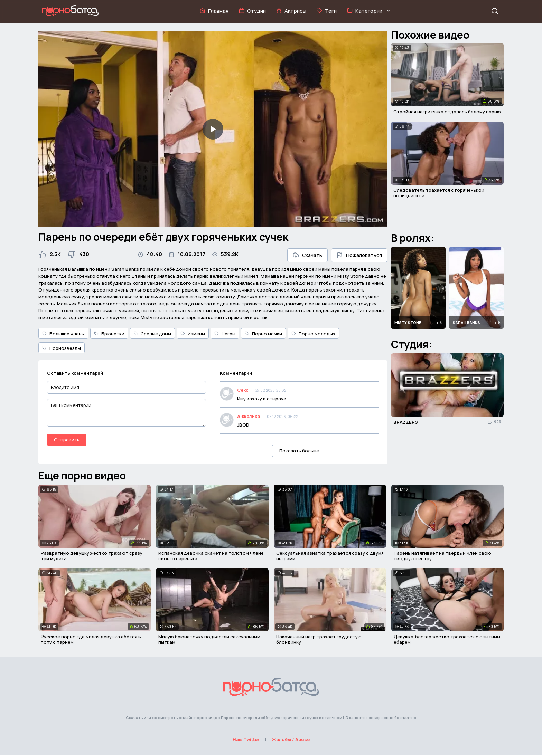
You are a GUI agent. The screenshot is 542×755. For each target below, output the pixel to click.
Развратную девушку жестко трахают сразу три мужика (91, 556)
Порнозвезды (61, 348)
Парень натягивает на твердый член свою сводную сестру (442, 556)
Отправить (67, 440)
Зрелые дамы (152, 334)
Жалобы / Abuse (291, 739)
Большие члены (63, 334)
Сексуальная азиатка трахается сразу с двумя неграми (330, 556)
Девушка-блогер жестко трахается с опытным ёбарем (447, 639)
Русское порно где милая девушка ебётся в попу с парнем (91, 639)
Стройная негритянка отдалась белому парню (447, 111)
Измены (192, 334)
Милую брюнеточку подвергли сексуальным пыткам (209, 639)
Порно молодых (313, 334)
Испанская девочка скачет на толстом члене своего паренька (211, 556)
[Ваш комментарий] (126, 413)
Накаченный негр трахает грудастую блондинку (319, 639)
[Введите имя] (126, 387)
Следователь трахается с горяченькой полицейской (438, 193)
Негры (224, 334)
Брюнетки (109, 334)
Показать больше (299, 451)
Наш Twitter (246, 739)
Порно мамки (263, 334)
